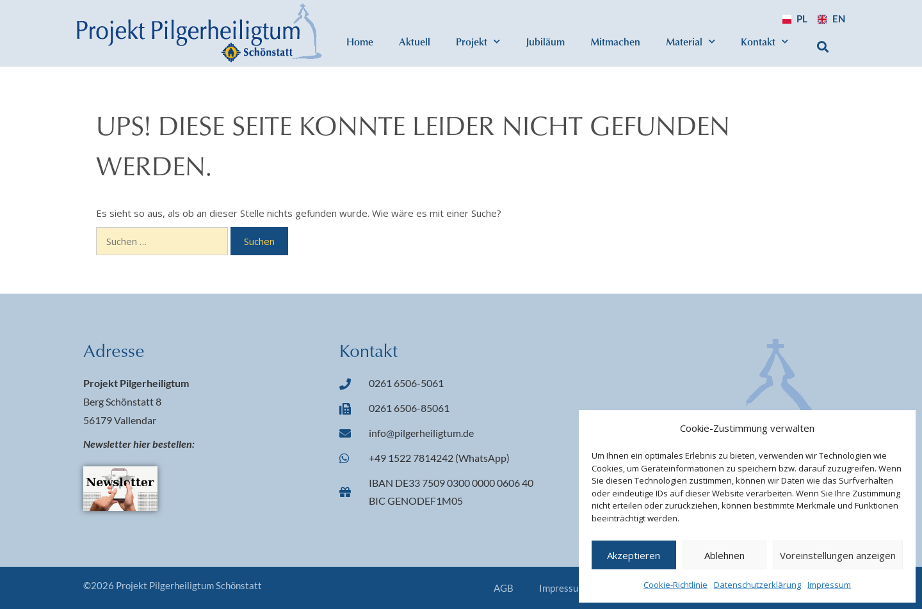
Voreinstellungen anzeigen (838, 555)
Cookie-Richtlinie (675, 584)
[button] (823, 46)
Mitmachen (615, 41)
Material (690, 41)
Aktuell (414, 41)
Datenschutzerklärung (757, 584)
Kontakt (764, 41)
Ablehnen (724, 555)
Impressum (829, 584)
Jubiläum (545, 41)
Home (359, 41)
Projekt (478, 41)
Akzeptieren (633, 555)
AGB (504, 588)
